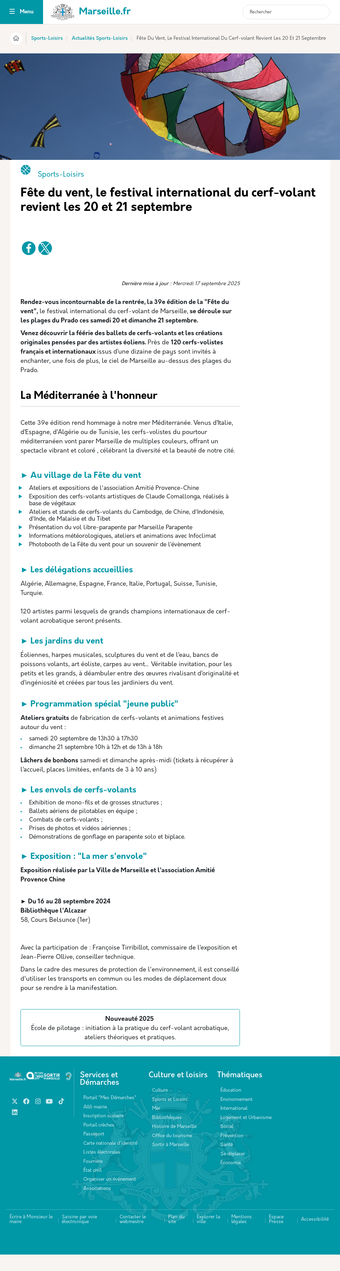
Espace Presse (276, 1236)
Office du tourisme (172, 1152)
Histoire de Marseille (174, 1143)
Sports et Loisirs (170, 1116)
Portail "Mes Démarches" (109, 1114)
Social (226, 1143)
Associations (97, 1205)
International (233, 1125)
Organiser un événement (109, 1196)
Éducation (230, 1107)
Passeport (93, 1150)
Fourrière (93, 1178)
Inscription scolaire (103, 1132)
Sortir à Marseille (170, 1161)
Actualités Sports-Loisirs (100, 38)
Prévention (231, 1152)
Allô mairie (95, 1123)
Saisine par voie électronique (79, 1236)
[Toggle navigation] (12, 12)
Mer (156, 1125)
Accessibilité (315, 1236)
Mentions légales (241, 1236)
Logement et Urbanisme (246, 1134)
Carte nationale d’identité (110, 1160)
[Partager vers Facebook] (29, 248)
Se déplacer (232, 1170)
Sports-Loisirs (47, 38)
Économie (230, 1179)
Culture (160, 1107)
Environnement (236, 1116)
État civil (92, 1187)
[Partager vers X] (45, 248)
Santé (226, 1161)
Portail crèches (98, 1142)
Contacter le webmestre (133, 1236)
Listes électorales (101, 1169)
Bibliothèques (167, 1134)
